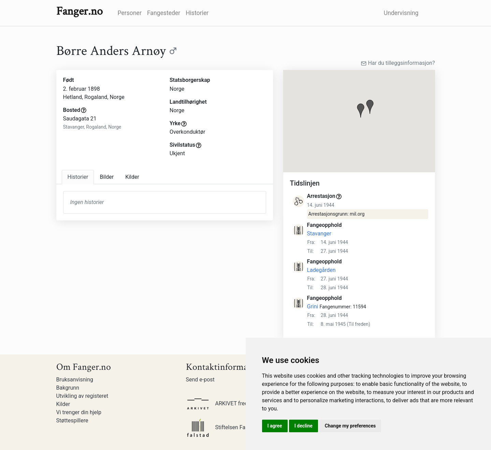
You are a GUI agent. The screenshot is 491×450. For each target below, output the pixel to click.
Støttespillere (72, 420)
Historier (197, 13)
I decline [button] (303, 426)
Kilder (63, 404)
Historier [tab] (78, 177)
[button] (360, 110)
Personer (130, 13)
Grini (312, 306)
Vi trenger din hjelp (78, 412)
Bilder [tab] (107, 177)
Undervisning (401, 13)
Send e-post (200, 379)
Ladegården (321, 270)
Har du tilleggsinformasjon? (398, 63)
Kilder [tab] (132, 177)
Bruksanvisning (74, 379)
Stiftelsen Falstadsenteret (231, 427)
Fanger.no (79, 11)
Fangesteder (163, 13)
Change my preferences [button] (350, 426)
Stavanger (319, 233)
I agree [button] (275, 426)
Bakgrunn (68, 387)
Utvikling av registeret (82, 396)
